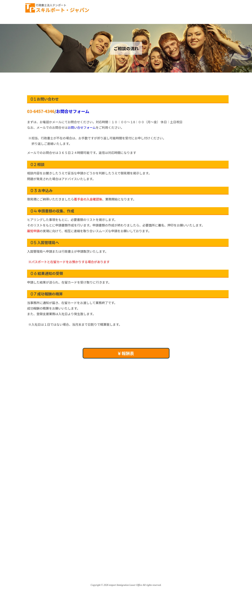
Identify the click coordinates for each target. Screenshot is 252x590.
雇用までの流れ (93, 20)
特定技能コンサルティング (131, 20)
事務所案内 (196, 20)
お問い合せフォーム (82, 127)
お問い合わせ (205, 7)
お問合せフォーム (72, 111)
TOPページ (35, 20)
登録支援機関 (168, 20)
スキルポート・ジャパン (62, 8)
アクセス (222, 20)
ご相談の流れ (63, 20)
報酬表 (126, 353)
